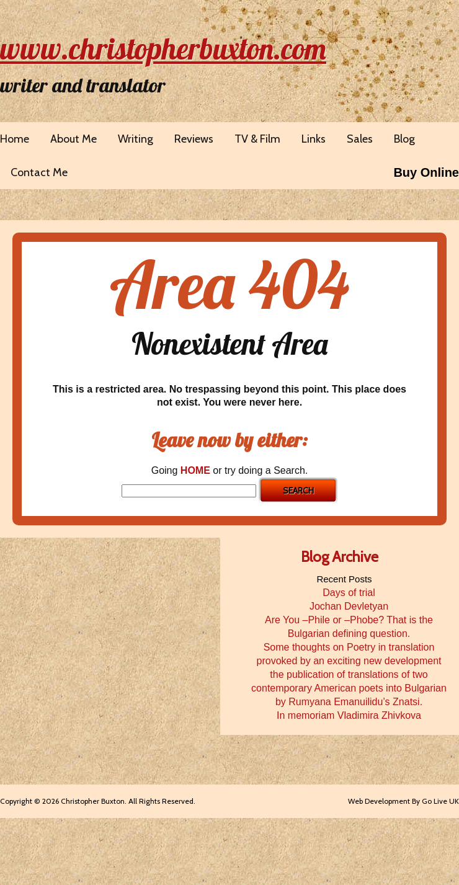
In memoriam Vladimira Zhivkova (349, 715)
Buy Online (426, 172)
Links (313, 139)
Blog (404, 139)
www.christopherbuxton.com (163, 48)
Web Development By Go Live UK (403, 801)
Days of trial (349, 592)
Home (14, 139)
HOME (195, 470)
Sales (360, 139)
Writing (135, 139)
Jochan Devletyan (349, 606)
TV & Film (257, 139)
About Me (73, 139)
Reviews (193, 139)
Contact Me (39, 172)
